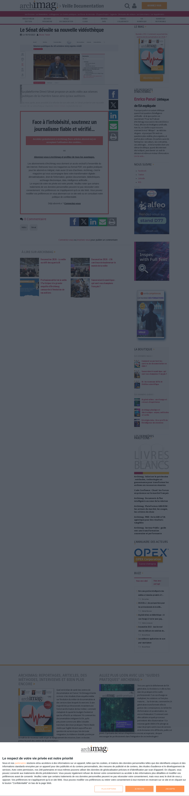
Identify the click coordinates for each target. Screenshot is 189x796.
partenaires (20, 763)
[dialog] (94, 769)
